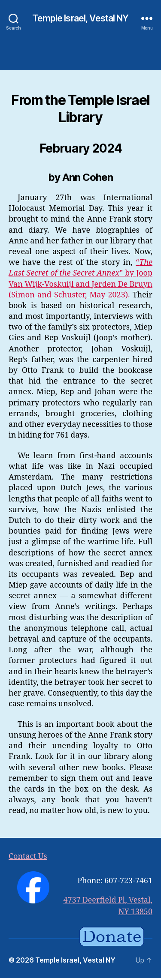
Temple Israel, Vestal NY (80, 18)
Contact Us (28, 856)
